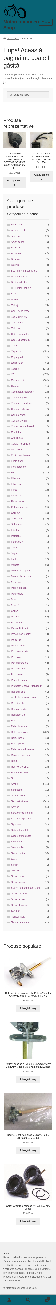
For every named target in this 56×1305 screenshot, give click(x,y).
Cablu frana (17, 322)
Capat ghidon (18, 357)
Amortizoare (17, 242)
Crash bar (16, 432)
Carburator (16, 363)
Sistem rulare (18, 847)
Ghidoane (16, 524)
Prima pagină (13, 38)
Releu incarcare (19, 732)
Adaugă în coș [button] (14, 182)
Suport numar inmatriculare (25, 887)
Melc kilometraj (19, 588)
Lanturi (14, 559)
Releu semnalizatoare (26, 697)
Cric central (17, 438)
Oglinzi (14, 611)
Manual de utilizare (21, 576)
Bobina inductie (19, 276)
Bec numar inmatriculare (24, 270)
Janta (14, 547)
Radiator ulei (17, 703)
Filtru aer (15, 478)
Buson (14, 299)
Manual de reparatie (21, 570)
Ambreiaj (15, 236)
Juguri (14, 553)
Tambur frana (18, 916)
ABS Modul (17, 224)
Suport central (18, 876)
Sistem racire (18, 841)
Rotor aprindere (19, 772)
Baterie (15, 265)
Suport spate (18, 899)
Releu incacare (19, 726)
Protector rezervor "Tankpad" (26, 686)
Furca (14, 490)
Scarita (15, 784)
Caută (28, 1300)
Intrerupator (17, 541)
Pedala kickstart (19, 628)
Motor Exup (17, 605)
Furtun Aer (16, 495)
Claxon (15, 386)
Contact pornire (19, 420)
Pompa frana (18, 668)
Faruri (14, 472)
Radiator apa (18, 691)
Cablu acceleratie (20, 311)
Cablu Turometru (20, 334)
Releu (14, 720)
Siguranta (16, 824)
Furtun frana (17, 501)
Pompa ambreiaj (20, 651)
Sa (12, 778)
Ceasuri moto (18, 380)
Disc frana (16, 449)
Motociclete (17, 593)
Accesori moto (18, 230)
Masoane (16, 582)
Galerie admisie (19, 507)
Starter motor (18, 853)
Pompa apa (17, 657)
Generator (16, 518)
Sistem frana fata (20, 830)
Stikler (14, 864)
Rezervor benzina (20, 755)
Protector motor (19, 680)
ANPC (6, 1253)
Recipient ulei (18, 714)
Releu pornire (18, 743)
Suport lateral (18, 882)
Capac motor (18, 351)
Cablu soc (16, 328)
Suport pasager (19, 893)
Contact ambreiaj (20, 409)
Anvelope (16, 247)
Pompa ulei (17, 674)
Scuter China (18, 795)
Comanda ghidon (20, 397)
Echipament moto (20, 455)
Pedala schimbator (21, 634)
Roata (14, 761)
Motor (14, 599)
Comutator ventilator (22, 403)
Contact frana (18, 415)
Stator (14, 859)
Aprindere (16, 253)
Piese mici (16, 640)
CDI (13, 374)
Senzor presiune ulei (22, 813)
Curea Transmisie (20, 443)
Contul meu (9, 1300)
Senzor (15, 807)
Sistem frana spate (21, 836)
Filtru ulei (16, 484)
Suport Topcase (19, 905)
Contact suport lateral (22, 426)
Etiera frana (17, 461)
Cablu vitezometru (20, 340)
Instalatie (16, 536)
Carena (15, 368)
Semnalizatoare (19, 801)
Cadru (14, 345)
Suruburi (15, 911)
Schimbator (17, 790)
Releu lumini (17, 738)
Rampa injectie (19, 709)
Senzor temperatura (21, 818)
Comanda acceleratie (22, 391)
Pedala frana (18, 622)
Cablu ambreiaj (19, 317)
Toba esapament (20, 922)
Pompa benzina (19, 663)
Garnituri (15, 513)
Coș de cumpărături (43, 1297)
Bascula (15, 259)
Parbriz (15, 616)
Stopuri (15, 870)
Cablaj (14, 305)
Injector (15, 530)
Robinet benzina (19, 766)
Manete (15, 565)
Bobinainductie (19, 282)
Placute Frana (18, 645)
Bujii (13, 293)
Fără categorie (18, 467)
